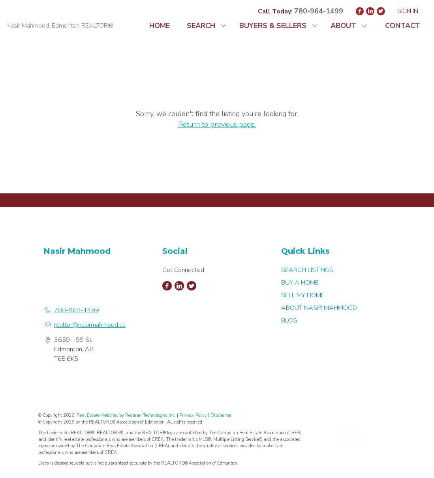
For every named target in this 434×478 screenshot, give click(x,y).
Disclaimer (220, 415)
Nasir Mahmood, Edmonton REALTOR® (59, 25)
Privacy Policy (193, 415)
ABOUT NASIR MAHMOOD (319, 308)
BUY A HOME (300, 282)
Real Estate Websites (98, 415)
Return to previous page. (217, 124)
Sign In (407, 11)
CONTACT (402, 25)
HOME (159, 25)
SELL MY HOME (303, 295)
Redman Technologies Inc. (151, 415)
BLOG (289, 320)
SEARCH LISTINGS (307, 270)
